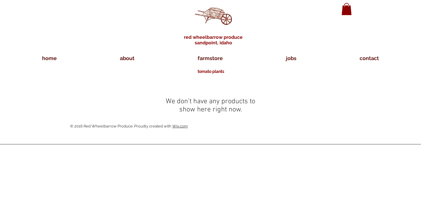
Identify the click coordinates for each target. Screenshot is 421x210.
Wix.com (180, 126)
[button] (346, 9)
